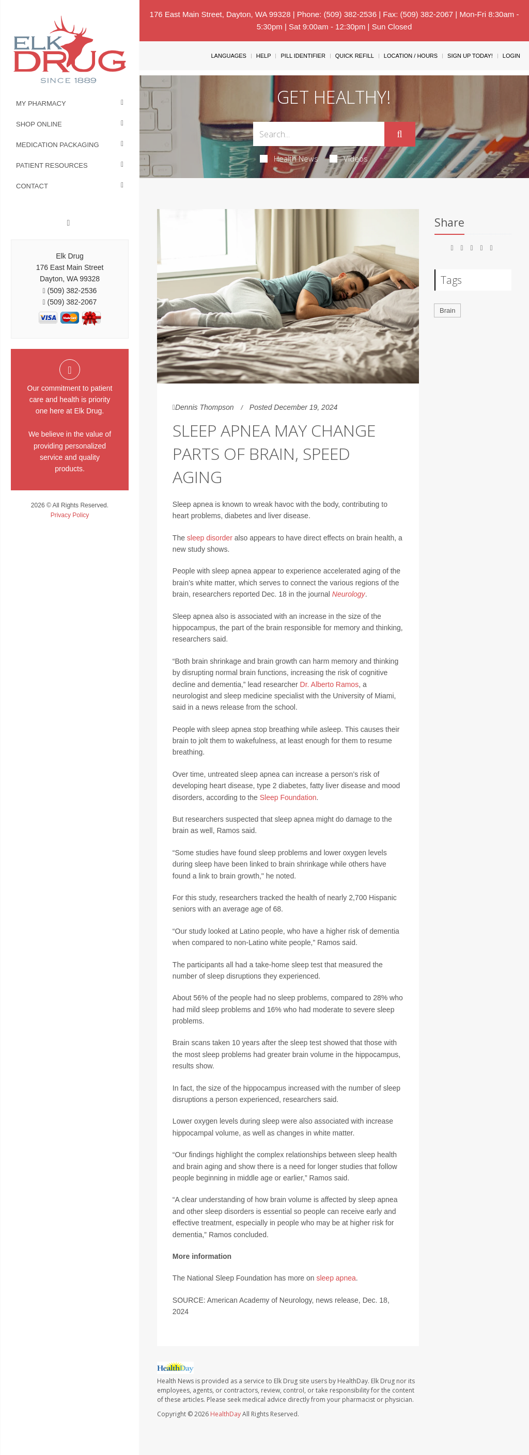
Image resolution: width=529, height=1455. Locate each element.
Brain (447, 310)
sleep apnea (335, 1278)
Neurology (348, 594)
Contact (32, 186)
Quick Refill (354, 56)
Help (263, 56)
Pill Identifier (303, 56)
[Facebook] (68, 223)
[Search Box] (318, 134)
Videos (349, 158)
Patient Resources (52, 165)
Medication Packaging (57, 145)
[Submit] (399, 134)
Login (511, 56)
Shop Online (39, 124)
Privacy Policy (70, 515)
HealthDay (225, 1414)
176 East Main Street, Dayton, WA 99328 (220, 14)
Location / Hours (411, 56)
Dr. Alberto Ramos (329, 684)
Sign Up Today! (470, 56)
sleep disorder (209, 538)
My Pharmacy (41, 103)
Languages (228, 56)
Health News (289, 158)
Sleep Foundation (288, 797)
